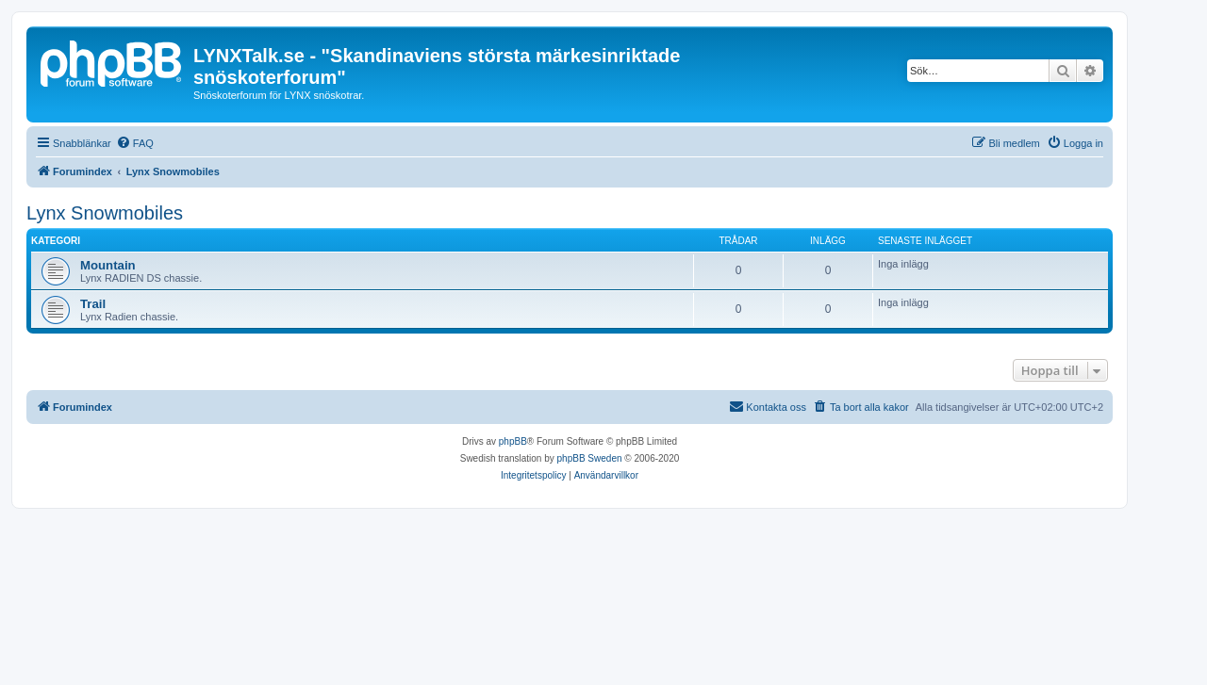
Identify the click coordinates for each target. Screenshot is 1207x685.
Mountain (108, 265)
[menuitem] (135, 143)
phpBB (513, 441)
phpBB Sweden (589, 458)
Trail (93, 304)
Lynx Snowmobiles (104, 213)
